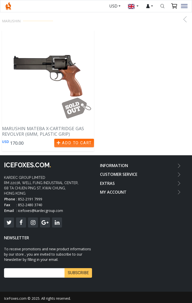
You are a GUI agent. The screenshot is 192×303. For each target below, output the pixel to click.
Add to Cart (74, 142)
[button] (185, 19)
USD (113, 6)
